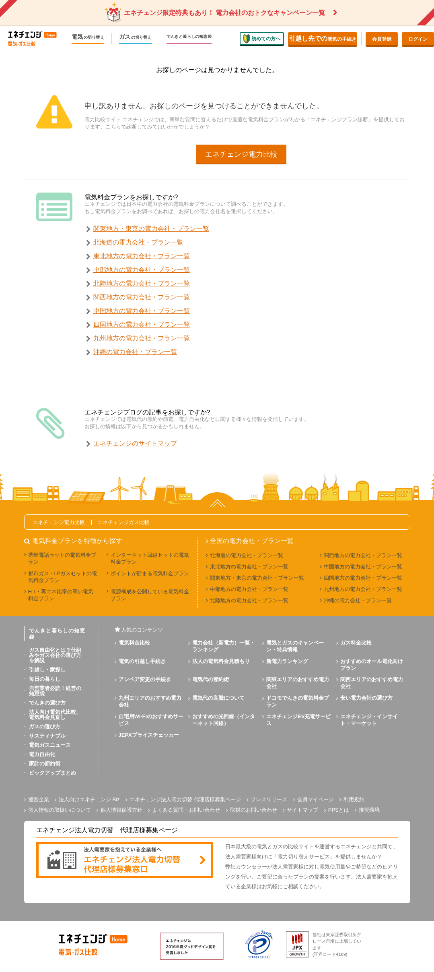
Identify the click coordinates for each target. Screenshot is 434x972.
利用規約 (353, 799)
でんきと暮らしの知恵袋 (189, 37)
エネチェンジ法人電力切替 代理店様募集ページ (185, 799)
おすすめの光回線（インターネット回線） (223, 719)
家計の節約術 (44, 764)
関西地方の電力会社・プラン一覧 (141, 297)
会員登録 (381, 39)
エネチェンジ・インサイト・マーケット (369, 719)
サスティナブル (47, 736)
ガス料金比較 (356, 643)
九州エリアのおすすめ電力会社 (150, 701)
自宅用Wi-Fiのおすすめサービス (151, 719)
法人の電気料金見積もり (221, 661)
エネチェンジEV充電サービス (298, 719)
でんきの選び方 (47, 703)
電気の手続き (322, 38)
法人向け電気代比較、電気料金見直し (55, 714)
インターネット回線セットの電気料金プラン (150, 558)
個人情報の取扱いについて (59, 810)
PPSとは (338, 810)
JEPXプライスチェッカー (149, 735)
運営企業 (38, 799)
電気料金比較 (134, 643)
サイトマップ (302, 810)
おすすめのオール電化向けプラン (371, 664)
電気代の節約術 (210, 679)
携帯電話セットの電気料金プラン (62, 558)
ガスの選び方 (44, 726)
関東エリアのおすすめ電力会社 (297, 682)
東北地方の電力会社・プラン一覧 (141, 256)
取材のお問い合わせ (253, 810)
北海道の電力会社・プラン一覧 (138, 242)
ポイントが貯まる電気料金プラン (150, 573)
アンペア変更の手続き (145, 679)
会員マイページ (315, 799)
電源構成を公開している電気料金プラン (150, 595)
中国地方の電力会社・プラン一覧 (141, 310)
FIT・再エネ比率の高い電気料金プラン (61, 595)
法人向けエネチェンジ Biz (89, 799)
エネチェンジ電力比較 (241, 154)
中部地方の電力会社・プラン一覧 (141, 269)
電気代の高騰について (218, 698)
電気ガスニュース (50, 745)
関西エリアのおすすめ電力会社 (371, 682)
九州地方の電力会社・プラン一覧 (141, 338)
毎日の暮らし (44, 679)
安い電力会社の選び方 (366, 698)
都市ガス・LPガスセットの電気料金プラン (62, 576)
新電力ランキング (287, 661)
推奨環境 (369, 810)
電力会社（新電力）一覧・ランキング (223, 646)
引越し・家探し (47, 670)
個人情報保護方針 (121, 810)
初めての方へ (261, 38)
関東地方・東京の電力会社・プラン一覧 (151, 228)
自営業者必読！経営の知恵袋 (55, 690)
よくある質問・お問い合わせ (186, 810)
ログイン (418, 39)
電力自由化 (42, 754)
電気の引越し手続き (142, 661)
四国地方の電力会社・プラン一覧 (141, 324)
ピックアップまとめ (52, 773)
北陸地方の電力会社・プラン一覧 (141, 283)
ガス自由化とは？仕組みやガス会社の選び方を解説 (55, 655)
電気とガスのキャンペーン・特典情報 (295, 646)
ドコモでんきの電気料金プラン (297, 701)
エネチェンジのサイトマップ (135, 443)
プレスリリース (269, 799)
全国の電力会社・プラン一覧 (252, 541)
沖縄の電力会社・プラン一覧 (135, 351)
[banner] (124, 860)
